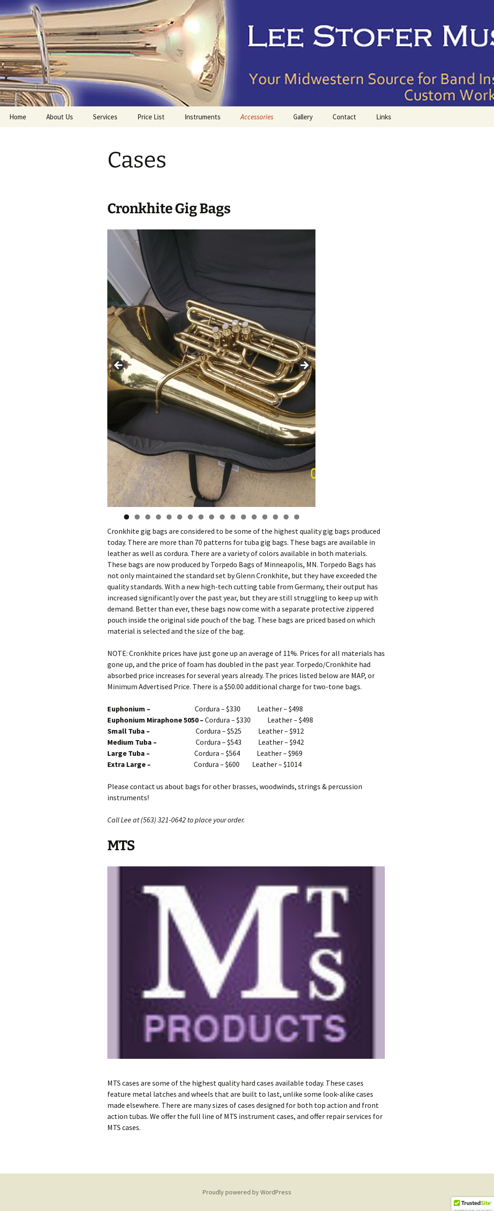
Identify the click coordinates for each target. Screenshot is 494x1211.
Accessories (257, 116)
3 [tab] (147, 516)
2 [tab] (137, 516)
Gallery (303, 116)
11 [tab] (233, 516)
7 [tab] (190, 516)
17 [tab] (297, 516)
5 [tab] (169, 516)
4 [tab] (158, 516)
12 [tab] (243, 516)
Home (17, 116)
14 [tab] (265, 516)
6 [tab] (179, 516)
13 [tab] (254, 516)
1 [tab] (126, 516)
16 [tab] (286, 516)
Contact (344, 116)
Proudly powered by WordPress (247, 1192)
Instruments (203, 116)
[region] (211, 368)
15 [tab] (275, 516)
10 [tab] (222, 516)
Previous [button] (119, 366)
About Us (59, 116)
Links (383, 116)
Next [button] (304, 366)
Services (105, 116)
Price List (151, 116)
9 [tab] (211, 516)
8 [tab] (201, 516)
